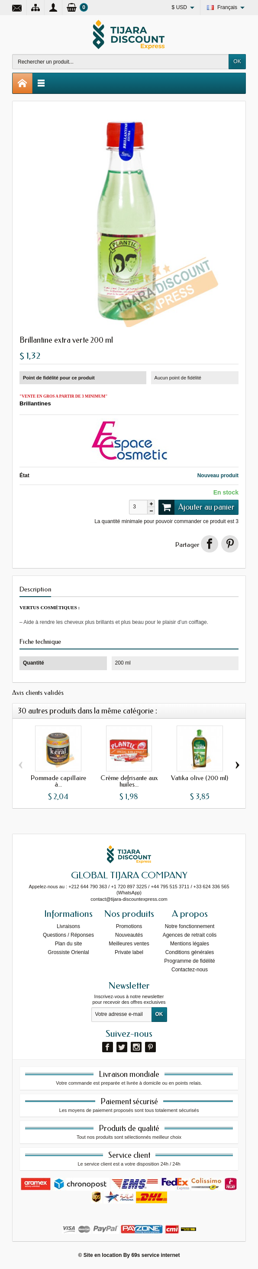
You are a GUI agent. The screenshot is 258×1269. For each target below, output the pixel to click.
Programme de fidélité (189, 961)
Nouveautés (129, 935)
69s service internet (155, 1255)
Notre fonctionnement (190, 926)
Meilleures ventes (129, 944)
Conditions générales (189, 952)
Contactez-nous (189, 970)
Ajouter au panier (196, 507)
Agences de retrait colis (190, 935)
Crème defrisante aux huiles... (129, 781)
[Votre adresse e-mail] (121, 1014)
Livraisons (68, 926)
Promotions (129, 926)
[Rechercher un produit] (120, 61)
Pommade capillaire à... (58, 781)
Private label (129, 952)
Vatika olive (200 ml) (199, 778)
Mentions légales (189, 944)
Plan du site (68, 944)
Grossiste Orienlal (68, 952)
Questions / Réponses (68, 935)
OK (237, 61)
